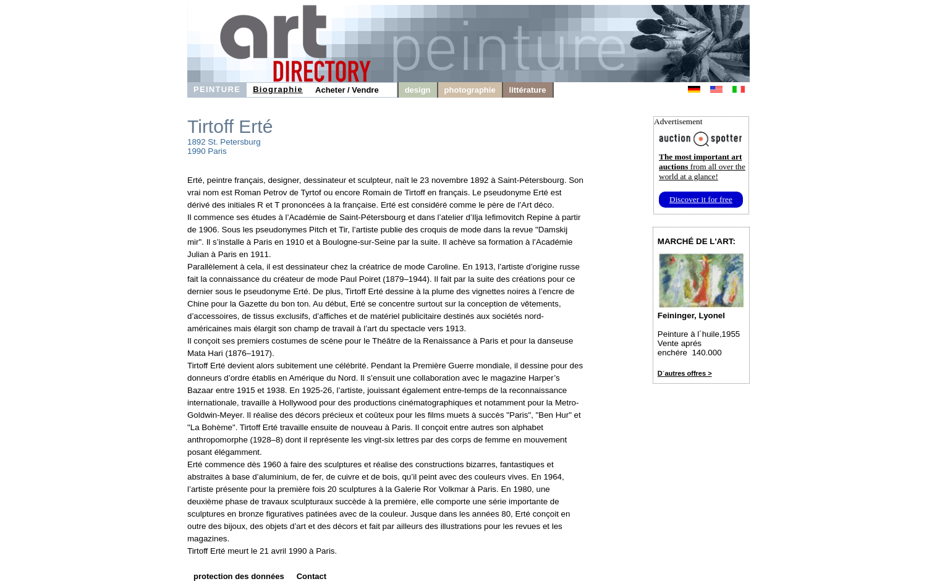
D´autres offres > (685, 373)
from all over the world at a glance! (702, 166)
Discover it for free (700, 199)
